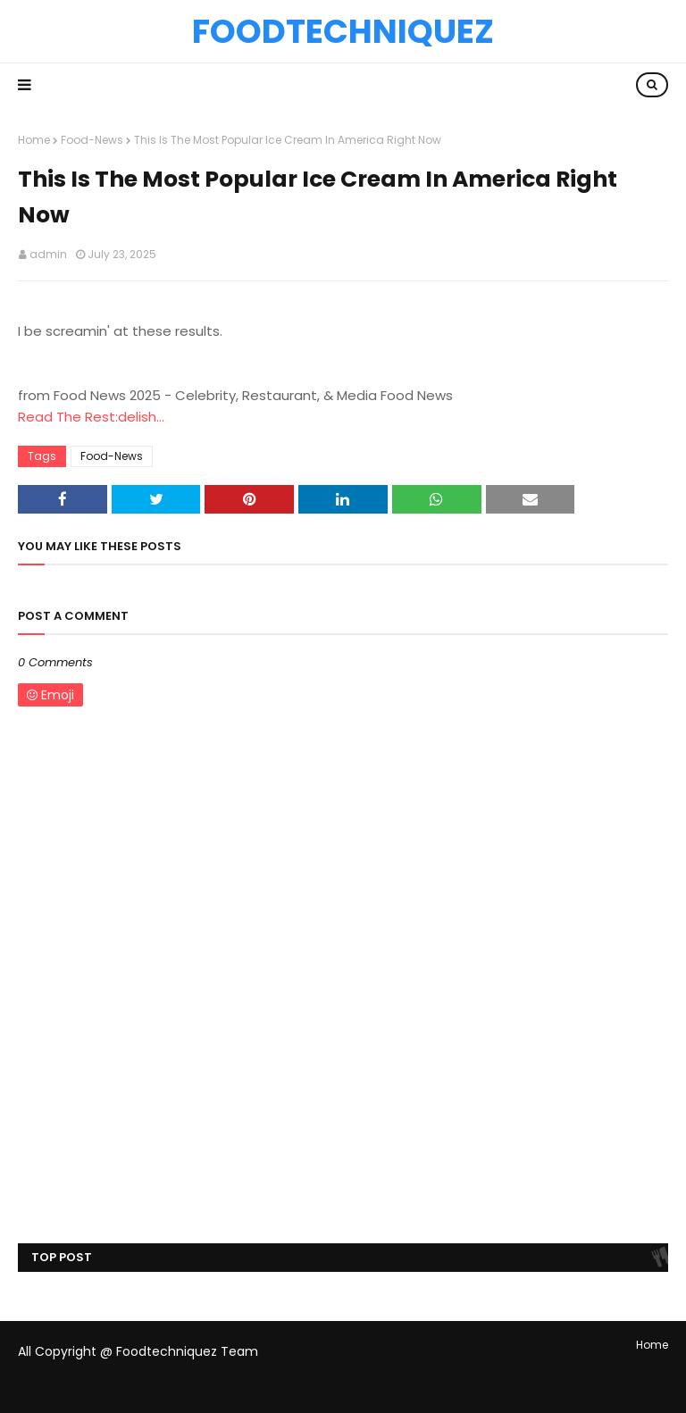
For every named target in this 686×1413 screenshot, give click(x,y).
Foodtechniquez (343, 31)
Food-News (92, 139)
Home (34, 139)
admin (48, 254)
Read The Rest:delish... (91, 416)
